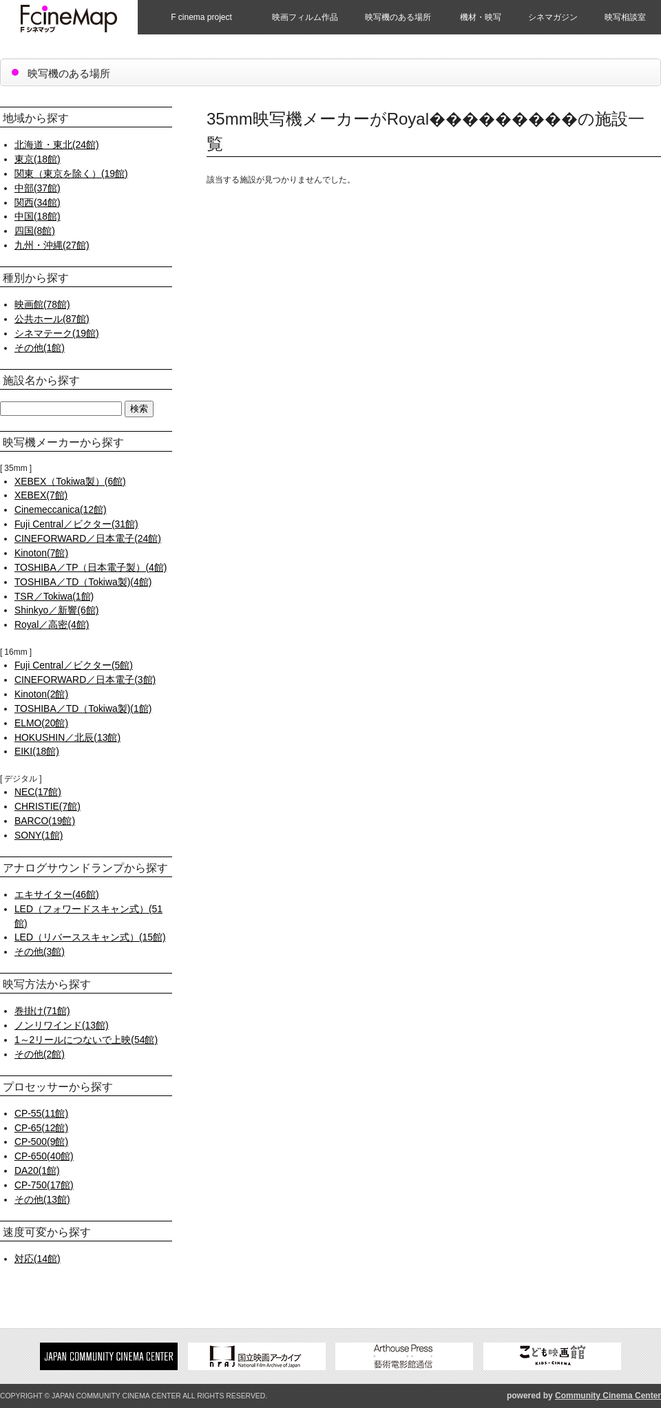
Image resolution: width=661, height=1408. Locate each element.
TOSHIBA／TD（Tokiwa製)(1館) (82, 708)
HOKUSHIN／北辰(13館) (67, 737)
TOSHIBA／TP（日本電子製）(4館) (90, 567)
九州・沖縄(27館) (52, 245)
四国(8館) (34, 230)
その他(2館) (39, 1054)
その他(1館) (39, 347)
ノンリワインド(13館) (61, 1025)
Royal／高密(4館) (52, 624)
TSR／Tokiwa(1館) (54, 596)
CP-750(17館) (44, 1184)
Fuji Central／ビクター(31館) (76, 523)
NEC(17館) (37, 791)
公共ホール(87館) (52, 318)
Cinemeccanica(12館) (60, 509)
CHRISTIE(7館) (47, 806)
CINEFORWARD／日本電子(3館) (85, 679)
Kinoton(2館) (41, 694)
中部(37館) (37, 187)
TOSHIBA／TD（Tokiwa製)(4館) (82, 581)
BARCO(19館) (44, 820)
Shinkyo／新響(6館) (56, 610)
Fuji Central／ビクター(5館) (73, 665)
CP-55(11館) (41, 1113)
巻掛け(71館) (42, 1010)
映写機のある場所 (398, 17)
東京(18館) (37, 159)
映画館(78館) (42, 304)
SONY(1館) (38, 835)
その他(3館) (39, 951)
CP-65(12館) (41, 1127)
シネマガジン (553, 17)
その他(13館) (42, 1199)
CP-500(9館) (41, 1141)
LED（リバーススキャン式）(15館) (90, 937)
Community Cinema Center (608, 1395)
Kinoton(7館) (41, 552)
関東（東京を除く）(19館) (71, 173)
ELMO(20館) (41, 722)
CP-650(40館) (44, 1156)
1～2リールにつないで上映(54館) (86, 1039)
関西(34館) (37, 202)
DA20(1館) (37, 1170)
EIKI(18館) (36, 751)
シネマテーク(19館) (56, 333)
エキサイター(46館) (56, 894)
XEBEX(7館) (40, 495)
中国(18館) (37, 216)
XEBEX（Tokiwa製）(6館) (70, 481)
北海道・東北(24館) (56, 144)
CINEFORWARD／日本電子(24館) (87, 538)
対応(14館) (37, 1258)
